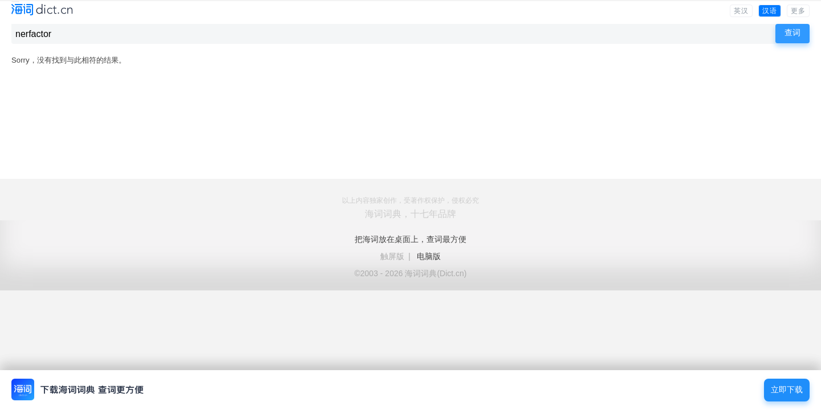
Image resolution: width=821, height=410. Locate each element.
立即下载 (787, 390)
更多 (798, 11)
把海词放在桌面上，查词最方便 (410, 239)
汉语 (769, 11)
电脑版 (429, 256)
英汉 (741, 11)
